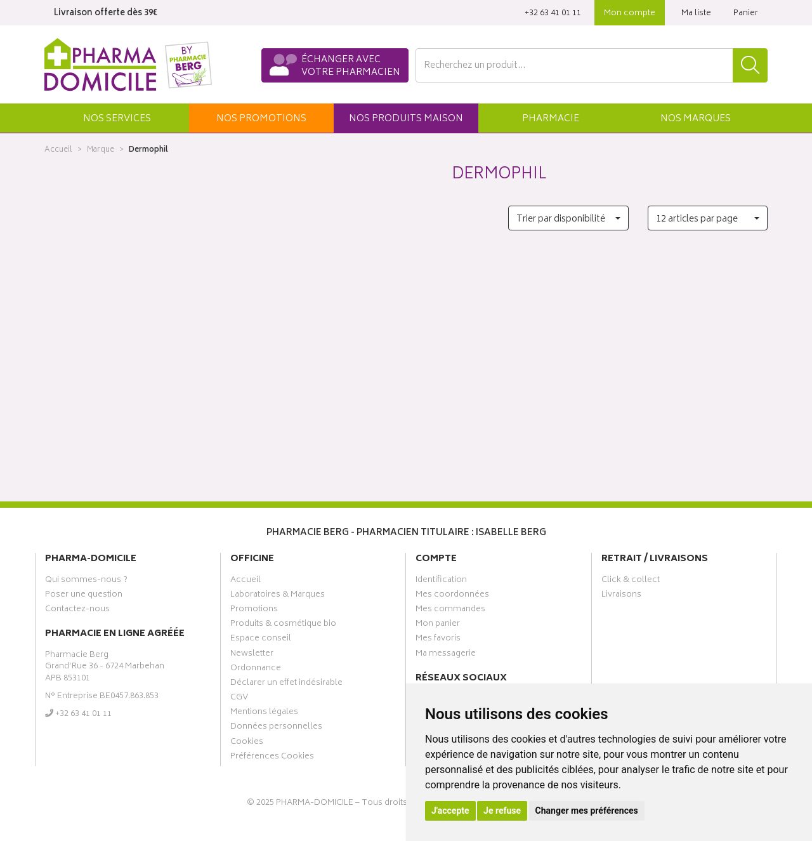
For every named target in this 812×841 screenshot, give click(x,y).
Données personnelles (276, 728)
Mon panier (438, 625)
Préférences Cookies (272, 758)
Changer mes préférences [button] (586, 810)
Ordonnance (255, 669)
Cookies (246, 743)
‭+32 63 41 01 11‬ (553, 13)
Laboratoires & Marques (277, 596)
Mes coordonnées (452, 596)
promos (261, 119)
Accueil (58, 150)
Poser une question (83, 596)
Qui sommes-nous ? (86, 581)
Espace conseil (260, 639)
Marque (100, 150)
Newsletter (251, 655)
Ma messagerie (446, 655)
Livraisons (621, 596)
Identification (441, 581)
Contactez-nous (77, 610)
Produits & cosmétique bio (283, 625)
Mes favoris (438, 639)
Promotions (254, 610)
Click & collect (630, 581)
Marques (695, 119)
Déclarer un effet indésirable (286, 684)
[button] (116, 118)
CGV (239, 698)
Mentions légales (264, 713)
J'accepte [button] (450, 810)
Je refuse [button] (502, 810)
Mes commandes (450, 610)
